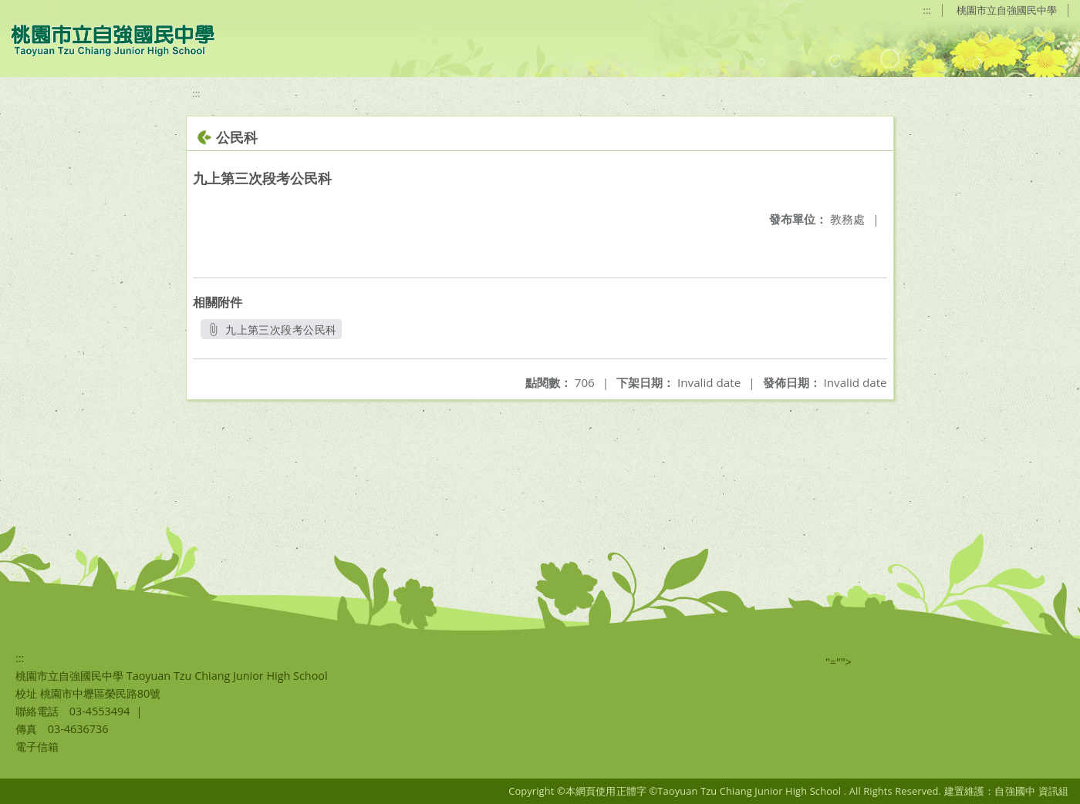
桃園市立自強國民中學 (1007, 10)
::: (927, 10)
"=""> (838, 661)
